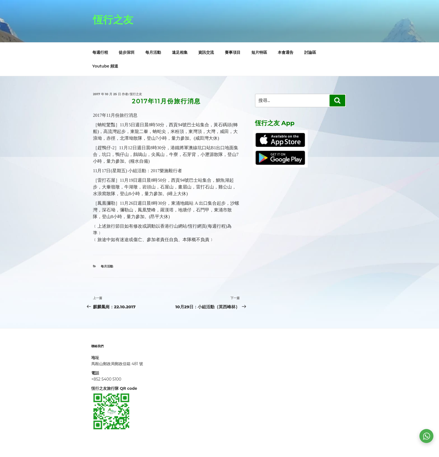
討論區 (310, 52)
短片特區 (259, 52)
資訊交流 (206, 52)
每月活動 (153, 52)
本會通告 (285, 52)
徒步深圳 (126, 52)
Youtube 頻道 (105, 66)
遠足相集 (180, 52)
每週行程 (100, 52)
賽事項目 (232, 52)
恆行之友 (113, 19)
